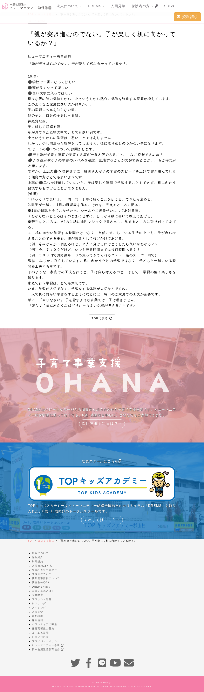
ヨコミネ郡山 (46, 540)
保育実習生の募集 (43, 628)
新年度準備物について (46, 578)
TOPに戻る (101, 318)
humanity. (106, 683)
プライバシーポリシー (46, 641)
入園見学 (118, 6)
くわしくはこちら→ (102, 520)
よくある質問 (40, 632)
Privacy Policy (114, 686)
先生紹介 (37, 557)
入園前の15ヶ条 (42, 565)
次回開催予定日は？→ (102, 424)
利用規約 (37, 561)
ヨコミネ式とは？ (43, 590)
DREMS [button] (96, 6)
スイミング (39, 607)
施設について (40, 553)
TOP (31, 540)
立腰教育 (37, 595)
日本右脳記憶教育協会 (47, 649)
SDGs (169, 6)
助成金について (42, 574)
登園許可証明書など (44, 569)
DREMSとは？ (41, 586)
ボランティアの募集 (44, 624)
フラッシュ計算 (42, 599)
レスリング (39, 603)
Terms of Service (136, 686)
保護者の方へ (145, 6)
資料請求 (187, 17)
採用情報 (37, 620)
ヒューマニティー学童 (47, 645)
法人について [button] (69, 6)
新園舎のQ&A (40, 582)
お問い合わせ (40, 636)
